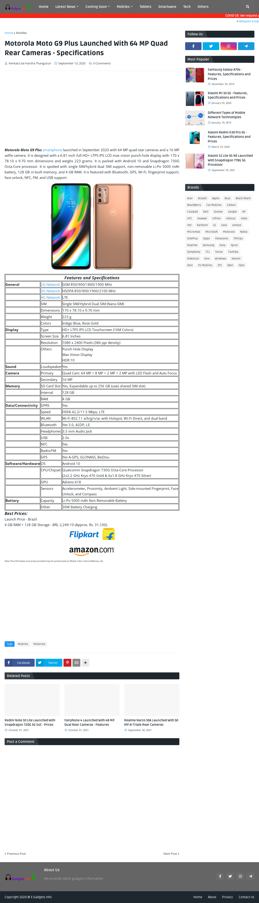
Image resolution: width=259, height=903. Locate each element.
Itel (189, 225)
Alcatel (202, 198)
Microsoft (211, 232)
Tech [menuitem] (187, 7)
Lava (224, 225)
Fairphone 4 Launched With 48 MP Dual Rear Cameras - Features (89, 722)
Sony (223, 245)
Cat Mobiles (214, 205)
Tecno (219, 252)
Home (9, 33)
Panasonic (222, 238)
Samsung (208, 245)
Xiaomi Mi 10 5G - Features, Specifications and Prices (228, 95)
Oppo (206, 238)
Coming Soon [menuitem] (96, 7)
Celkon (231, 205)
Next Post (170, 854)
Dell (205, 212)
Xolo (190, 265)
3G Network (50, 291)
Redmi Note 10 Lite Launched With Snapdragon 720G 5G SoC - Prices (30, 722)
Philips (238, 238)
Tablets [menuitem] (145, 7)
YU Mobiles (205, 265)
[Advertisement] (92, 109)
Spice (234, 245)
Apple (215, 198)
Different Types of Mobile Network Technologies (226, 115)
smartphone (52, 149)
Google (232, 212)
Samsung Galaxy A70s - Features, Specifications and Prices (229, 74)
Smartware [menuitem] (167, 7)
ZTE (220, 265)
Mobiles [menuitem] (123, 7)
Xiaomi (236, 258)
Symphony (193, 252)
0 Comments (102, 63)
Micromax (193, 232)
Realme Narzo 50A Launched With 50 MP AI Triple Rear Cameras (151, 722)
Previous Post (16, 854)
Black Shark (243, 198)
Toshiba (233, 252)
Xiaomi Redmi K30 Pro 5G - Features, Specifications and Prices (229, 136)
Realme (192, 245)
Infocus (230, 218)
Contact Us (246, 897)
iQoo (241, 265)
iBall (230, 265)
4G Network (50, 297)
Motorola (39, 644)
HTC (189, 218)
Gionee (218, 212)
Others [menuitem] (203, 7)
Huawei (202, 218)
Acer (190, 198)
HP (244, 212)
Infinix (216, 218)
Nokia (243, 232)
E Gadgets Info (41, 897)
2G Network (50, 284)
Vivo (207, 258)
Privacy (227, 897)
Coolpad (192, 212)
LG (214, 225)
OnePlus (192, 238)
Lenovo (236, 225)
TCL (208, 252)
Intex (244, 218)
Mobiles (21, 33)
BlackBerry (194, 205)
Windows (220, 258)
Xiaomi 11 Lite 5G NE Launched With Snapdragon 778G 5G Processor (230, 160)
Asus (227, 198)
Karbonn (202, 225)
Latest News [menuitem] (65, 7)
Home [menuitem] (43, 7)
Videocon (193, 258)
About (212, 897)
